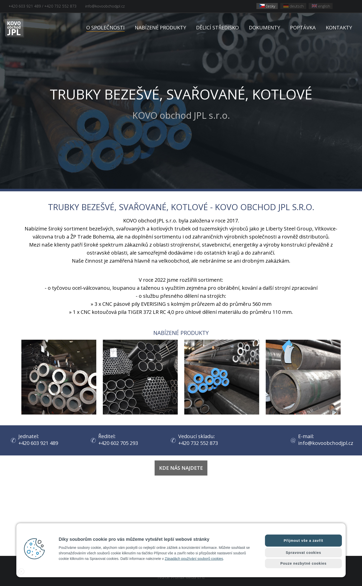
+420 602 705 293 (120, 443)
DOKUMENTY (264, 27)
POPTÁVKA (303, 27)
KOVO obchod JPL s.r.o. (181, 103)
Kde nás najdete (181, 467)
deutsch (293, 6)
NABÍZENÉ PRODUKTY (160, 27)
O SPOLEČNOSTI (105, 27)
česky (267, 6)
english (321, 6)
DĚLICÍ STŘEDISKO (217, 27)
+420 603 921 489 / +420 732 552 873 (43, 6)
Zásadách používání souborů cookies (194, 559)
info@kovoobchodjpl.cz (105, 6)
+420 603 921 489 (40, 443)
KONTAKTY (339, 27)
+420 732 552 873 (199, 443)
